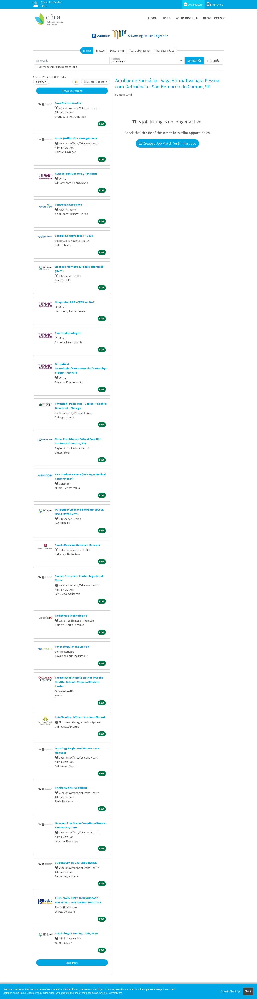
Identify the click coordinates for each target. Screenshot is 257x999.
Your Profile (187, 18)
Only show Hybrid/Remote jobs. (58, 66)
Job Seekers (193, 4)
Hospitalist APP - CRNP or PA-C (75, 302)
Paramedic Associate (68, 204)
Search (87, 50)
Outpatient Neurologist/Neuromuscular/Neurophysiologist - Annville (81, 368)
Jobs (166, 18)
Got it (248, 991)
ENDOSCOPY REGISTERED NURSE (76, 863)
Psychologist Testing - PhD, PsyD (76, 933)
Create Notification (95, 81)
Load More (72, 962)
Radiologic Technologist (71, 615)
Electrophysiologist (68, 333)
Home (152, 18)
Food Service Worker (68, 103)
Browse (100, 50)
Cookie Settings (230, 991)
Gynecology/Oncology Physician (76, 173)
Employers (215, 4)
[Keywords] (72, 61)
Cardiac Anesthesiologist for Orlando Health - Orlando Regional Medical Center (79, 682)
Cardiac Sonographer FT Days (74, 235)
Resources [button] (212, 18)
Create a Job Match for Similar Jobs (167, 143)
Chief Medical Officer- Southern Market (80, 717)
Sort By (40, 81)
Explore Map (117, 50)
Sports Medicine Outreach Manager (77, 545)
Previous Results (72, 91)
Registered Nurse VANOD (71, 788)
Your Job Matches (140, 50)
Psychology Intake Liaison (72, 646)
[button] (213, 61)
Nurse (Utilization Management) (76, 138)
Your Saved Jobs (164, 50)
